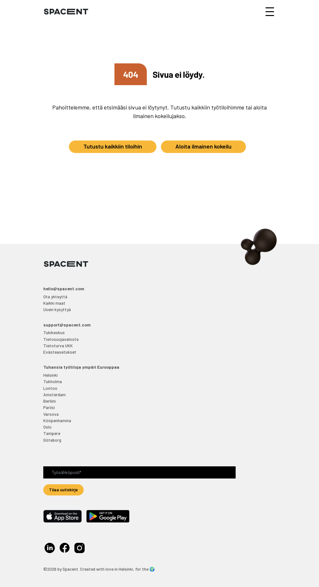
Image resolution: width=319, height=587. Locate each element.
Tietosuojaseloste (61, 339)
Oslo (47, 427)
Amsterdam (54, 394)
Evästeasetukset (59, 352)
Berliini (49, 401)
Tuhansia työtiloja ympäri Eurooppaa (81, 367)
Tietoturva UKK (58, 345)
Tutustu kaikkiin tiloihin (112, 146)
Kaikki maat (54, 303)
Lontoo (50, 388)
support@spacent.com (67, 324)
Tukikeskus (54, 332)
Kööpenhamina (57, 420)
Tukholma (52, 381)
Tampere (51, 433)
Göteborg (52, 440)
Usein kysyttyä (57, 309)
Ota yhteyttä (55, 296)
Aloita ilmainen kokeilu (203, 146)
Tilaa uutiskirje (63, 489)
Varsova (51, 414)
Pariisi (49, 407)
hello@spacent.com (63, 288)
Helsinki (50, 375)
